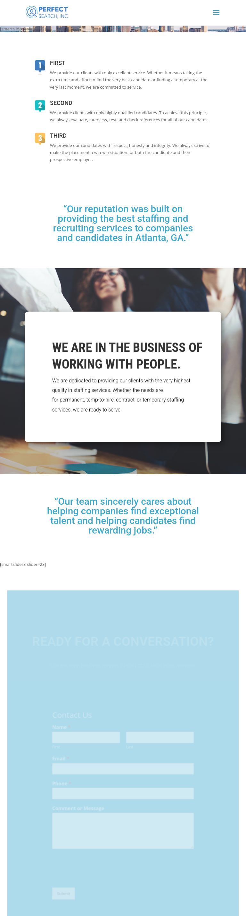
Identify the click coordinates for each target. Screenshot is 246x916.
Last (129, 752)
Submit (65, 895)
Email (62, 764)
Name (63, 733)
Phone (63, 788)
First (58, 752)
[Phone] (123, 797)
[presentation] (99, 879)
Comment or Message (79, 812)
